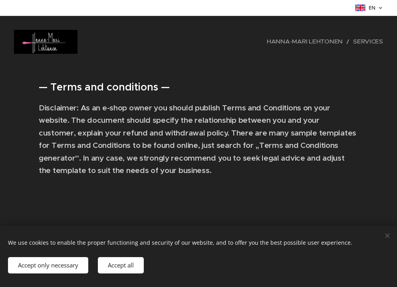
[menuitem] (317, 42)
